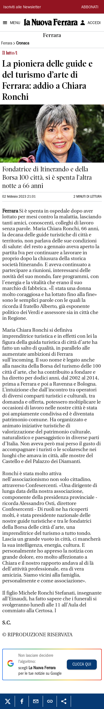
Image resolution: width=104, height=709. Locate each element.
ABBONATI (89, 7)
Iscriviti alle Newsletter (22, 7)
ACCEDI (94, 23)
